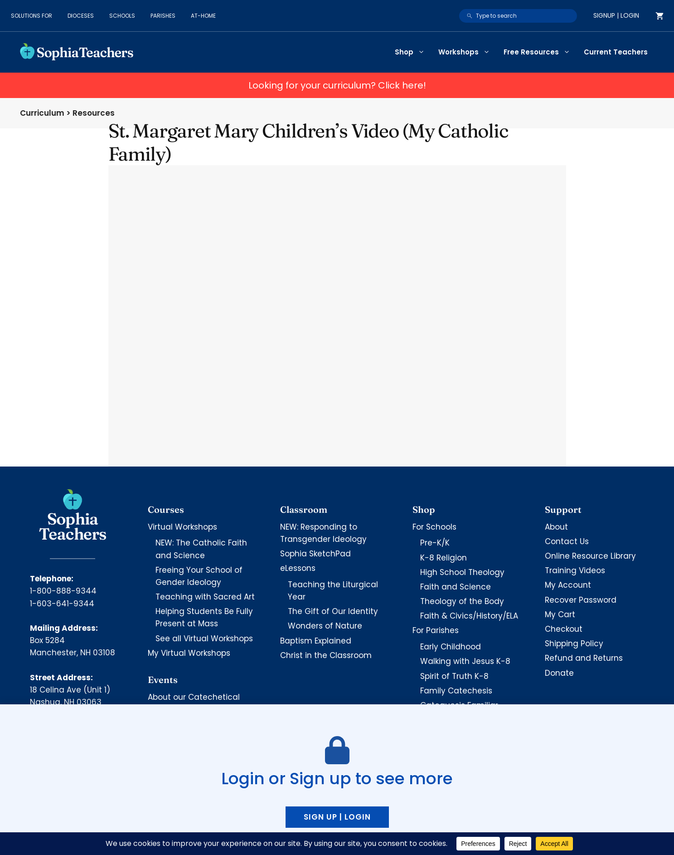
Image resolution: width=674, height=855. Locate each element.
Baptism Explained (315, 640)
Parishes (162, 16)
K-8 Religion (443, 557)
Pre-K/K (435, 542)
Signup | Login (616, 15)
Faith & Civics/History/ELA (469, 615)
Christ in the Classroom (326, 655)
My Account (568, 585)
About (556, 526)
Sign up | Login (337, 816)
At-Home (203, 16)
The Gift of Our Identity (333, 611)
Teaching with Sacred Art (205, 596)
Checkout (563, 629)
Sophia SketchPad (315, 553)
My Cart (560, 614)
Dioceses (81, 16)
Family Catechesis (456, 690)
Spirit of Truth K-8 (454, 676)
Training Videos (575, 570)
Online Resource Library (590, 555)
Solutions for (31, 16)
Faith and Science (455, 586)
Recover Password (580, 600)
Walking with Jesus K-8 (465, 661)
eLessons (297, 568)
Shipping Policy (574, 643)
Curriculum (42, 113)
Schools (122, 16)
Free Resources (540, 52)
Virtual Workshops (182, 526)
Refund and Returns (584, 658)
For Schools (434, 526)
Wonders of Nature (325, 625)
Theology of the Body (462, 601)
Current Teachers (616, 52)
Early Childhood (450, 646)
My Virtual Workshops (189, 653)
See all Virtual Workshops (204, 638)
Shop (413, 52)
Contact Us (567, 541)
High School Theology (462, 572)
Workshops (467, 52)
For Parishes (435, 630)
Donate (559, 673)
